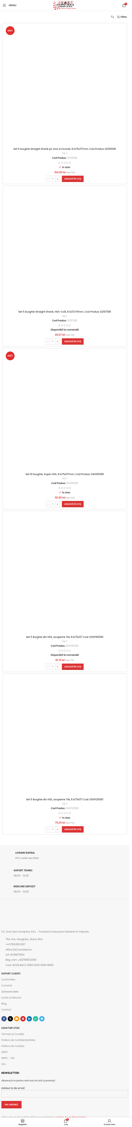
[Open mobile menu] (9, 5)
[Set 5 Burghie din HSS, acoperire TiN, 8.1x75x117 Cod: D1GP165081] (65, 573)
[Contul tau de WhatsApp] (35, 1018)
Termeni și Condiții (12, 1034)
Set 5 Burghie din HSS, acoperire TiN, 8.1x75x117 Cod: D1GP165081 (64, 637)
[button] (73, 179)
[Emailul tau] (16, 1018)
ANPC (4, 1052)
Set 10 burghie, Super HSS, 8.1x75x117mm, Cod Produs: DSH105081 (64, 474)
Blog (4, 1003)
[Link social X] (10, 1018)
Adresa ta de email (64, 1090)
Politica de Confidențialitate (18, 1040)
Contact (6, 1009)
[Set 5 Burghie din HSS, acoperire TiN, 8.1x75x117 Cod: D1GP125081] (65, 736)
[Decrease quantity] (48, 179)
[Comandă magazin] (112, 17)
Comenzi (6, 985)
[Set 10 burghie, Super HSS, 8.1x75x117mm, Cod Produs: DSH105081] (65, 410)
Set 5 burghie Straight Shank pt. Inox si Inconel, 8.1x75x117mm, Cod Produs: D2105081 (64, 149)
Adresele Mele (10, 991)
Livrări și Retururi (11, 997)
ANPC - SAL (8, 1058)
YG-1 (64, 153)
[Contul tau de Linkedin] (29, 1018)
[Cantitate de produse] (52, 179)
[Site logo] (64, 5)
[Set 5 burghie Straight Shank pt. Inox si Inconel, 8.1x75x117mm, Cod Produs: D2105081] (65, 85)
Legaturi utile (10, 1028)
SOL (3, 1064)
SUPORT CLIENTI (11, 973)
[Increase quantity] (57, 179)
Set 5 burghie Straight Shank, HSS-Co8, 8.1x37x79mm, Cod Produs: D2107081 (64, 311)
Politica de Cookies (12, 1046)
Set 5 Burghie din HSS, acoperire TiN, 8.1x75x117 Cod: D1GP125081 (64, 799)
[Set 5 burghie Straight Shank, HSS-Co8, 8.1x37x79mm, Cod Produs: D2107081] (65, 248)
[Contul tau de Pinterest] (23, 1018)
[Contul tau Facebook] (4, 1018)
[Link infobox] (64, 856)
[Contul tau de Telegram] (42, 1018)
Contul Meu (8, 979)
